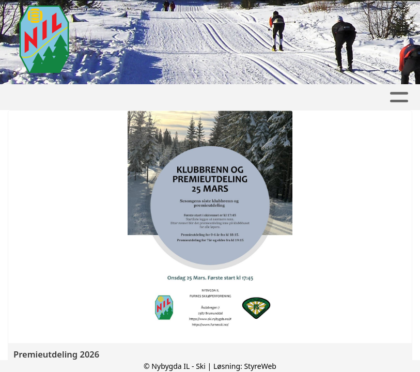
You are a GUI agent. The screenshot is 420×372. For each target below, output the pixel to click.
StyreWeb (260, 366)
